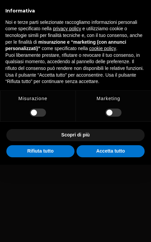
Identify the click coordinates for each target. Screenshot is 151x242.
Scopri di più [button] (75, 134)
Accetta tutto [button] (110, 151)
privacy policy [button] (67, 28)
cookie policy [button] (102, 48)
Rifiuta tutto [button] (40, 151)
